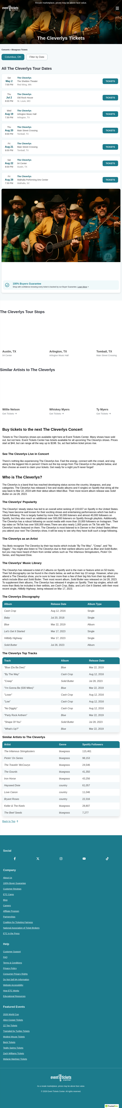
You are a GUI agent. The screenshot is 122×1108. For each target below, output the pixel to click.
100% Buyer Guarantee (14, 883)
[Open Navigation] (117, 8)
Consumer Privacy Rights (15, 974)
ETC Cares (8, 894)
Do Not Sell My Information (16, 979)
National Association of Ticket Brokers (21, 928)
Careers (7, 905)
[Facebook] (14, 859)
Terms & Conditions (12, 963)
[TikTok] (107, 859)
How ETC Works (11, 990)
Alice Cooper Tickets (13, 1020)
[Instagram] (60, 859)
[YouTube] (84, 859)
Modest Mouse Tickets (14, 1036)
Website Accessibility (13, 985)
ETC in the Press (11, 933)
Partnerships (9, 917)
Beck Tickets (9, 1042)
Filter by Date (36, 57)
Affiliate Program (11, 911)
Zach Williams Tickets (13, 1053)
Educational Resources (14, 996)
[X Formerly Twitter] (37, 859)
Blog (5, 900)
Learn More (83, 287)
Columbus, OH (13, 57)
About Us (7, 877)
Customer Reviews (12, 889)
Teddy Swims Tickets (13, 1048)
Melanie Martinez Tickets (15, 1059)
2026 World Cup (11, 1014)
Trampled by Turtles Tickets (16, 1031)
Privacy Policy (10, 968)
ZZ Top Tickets (10, 1025)
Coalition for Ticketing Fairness (18, 922)
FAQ (5, 957)
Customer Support (12, 951)
